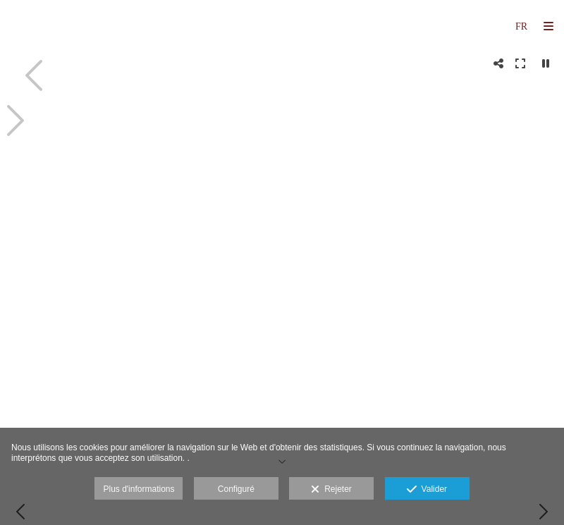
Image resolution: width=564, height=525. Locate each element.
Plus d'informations (138, 489)
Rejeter (331, 489)
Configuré (236, 489)
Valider (427, 489)
